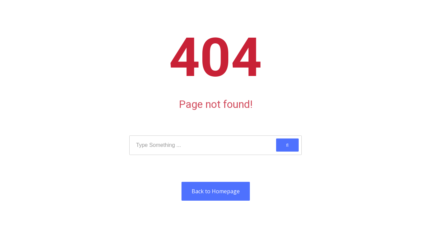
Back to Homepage (216, 191)
